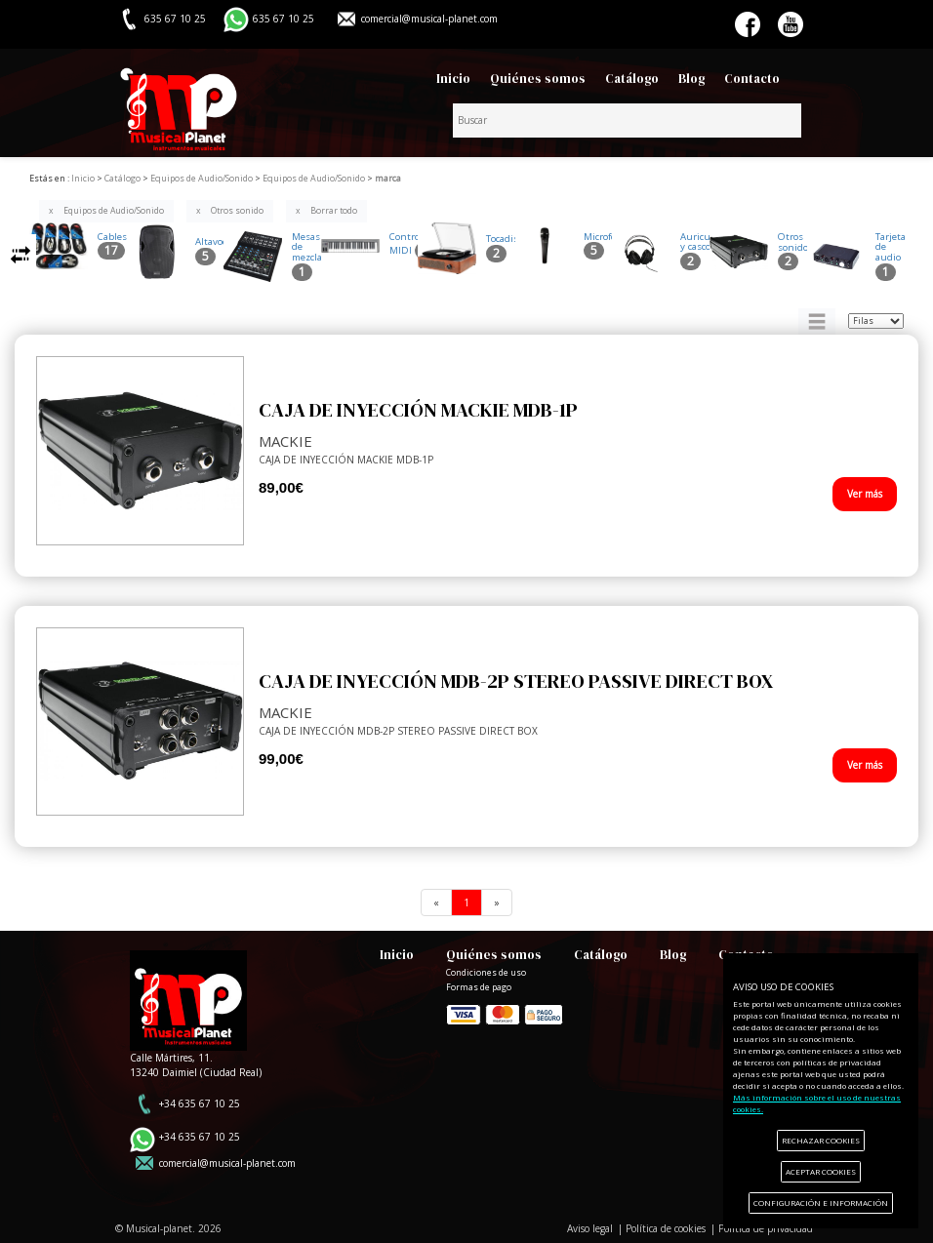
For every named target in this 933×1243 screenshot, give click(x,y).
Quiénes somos (538, 78)
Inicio (453, 78)
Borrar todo (333, 211)
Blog (691, 78)
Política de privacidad (765, 1228)
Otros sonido (237, 211)
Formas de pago (504, 1013)
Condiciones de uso (486, 973)
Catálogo (632, 78)
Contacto (752, 78)
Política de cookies (666, 1228)
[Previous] (436, 902)
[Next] (496, 902)
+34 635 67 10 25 (199, 1103)
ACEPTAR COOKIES (821, 1171)
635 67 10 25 (283, 18)
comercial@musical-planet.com (429, 18)
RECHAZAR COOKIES (821, 1140)
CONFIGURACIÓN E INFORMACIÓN (820, 1202)
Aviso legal (590, 1228)
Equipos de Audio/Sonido (113, 211)
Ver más (864, 494)
